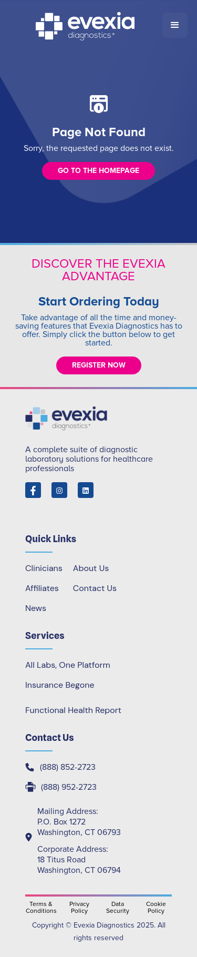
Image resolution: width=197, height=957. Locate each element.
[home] (85, 25)
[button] (175, 25)
